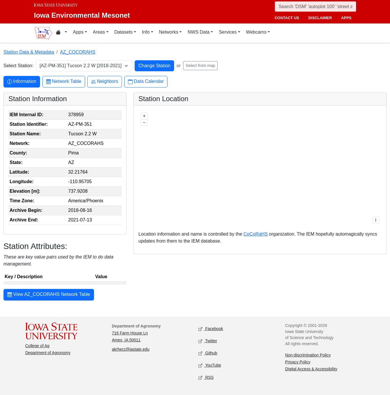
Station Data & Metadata (28, 52)
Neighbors (104, 81)
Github (207, 353)
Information (21, 81)
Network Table (63, 81)
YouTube (209, 365)
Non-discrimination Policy (308, 355)
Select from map (200, 65)
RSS (206, 377)
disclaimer (320, 18)
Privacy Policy (297, 362)
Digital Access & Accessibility (311, 369)
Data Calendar (146, 81)
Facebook (210, 328)
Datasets (123, 32)
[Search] (315, 6)
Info (146, 32)
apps (346, 18)
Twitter (207, 341)
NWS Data (198, 32)
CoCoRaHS (255, 234)
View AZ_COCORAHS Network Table (48, 295)
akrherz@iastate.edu (130, 349)
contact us (287, 18)
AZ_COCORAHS (77, 52)
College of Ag (37, 345)
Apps (78, 32)
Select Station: (18, 65)
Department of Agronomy (48, 352)
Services (227, 32)
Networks (168, 32)
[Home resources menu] (61, 33)
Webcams (256, 32)
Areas (99, 32)
